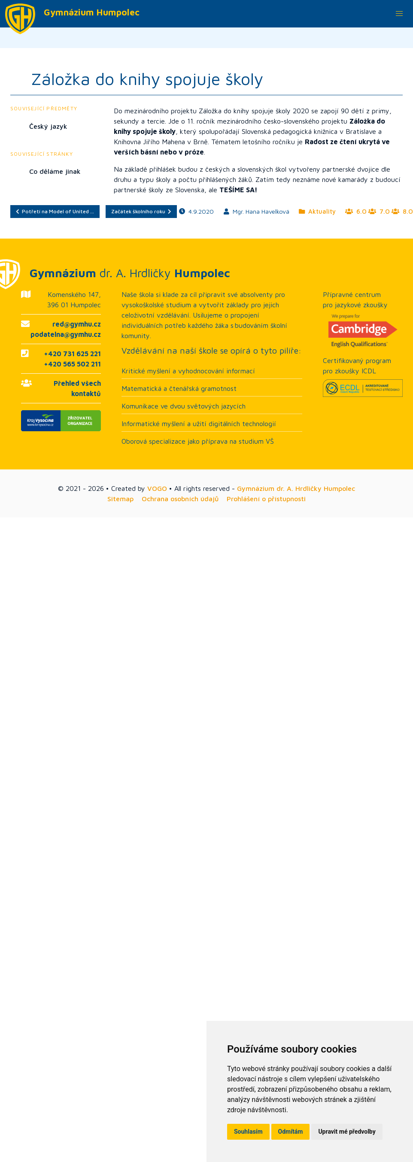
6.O (356, 211)
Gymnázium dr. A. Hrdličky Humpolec (296, 488)
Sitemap (120, 498)
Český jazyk (48, 126)
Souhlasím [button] (248, 1131)
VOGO (157, 488)
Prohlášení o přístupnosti (266, 498)
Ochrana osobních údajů (180, 498)
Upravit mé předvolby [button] (346, 1131)
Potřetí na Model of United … (55, 211)
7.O (379, 211)
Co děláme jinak (55, 171)
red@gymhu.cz (76, 324)
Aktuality (317, 211)
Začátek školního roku (141, 211)
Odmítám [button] (290, 1131)
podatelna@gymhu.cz (65, 334)
